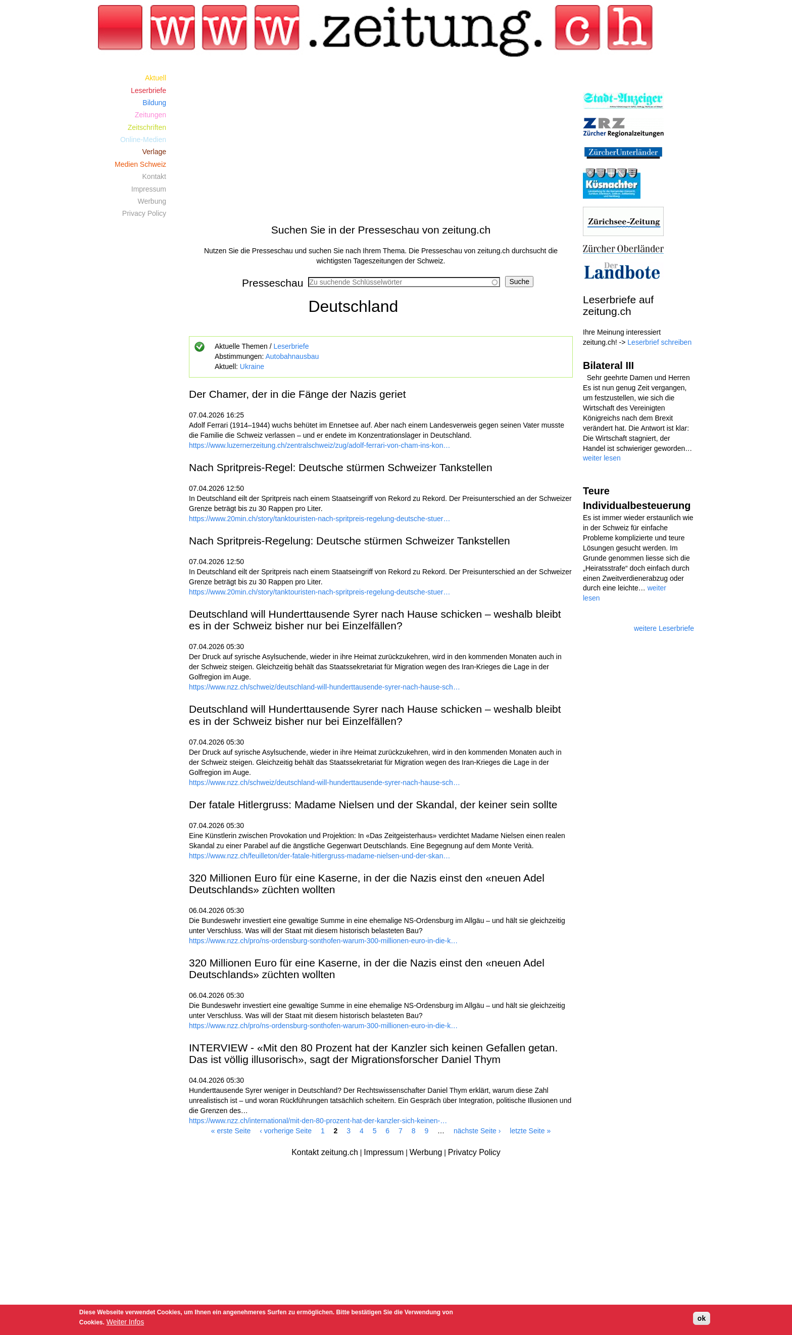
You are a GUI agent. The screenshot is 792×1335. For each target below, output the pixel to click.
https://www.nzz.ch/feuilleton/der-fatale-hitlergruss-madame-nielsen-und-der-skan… (319, 856)
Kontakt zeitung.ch (324, 1152)
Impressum (148, 189)
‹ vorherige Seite (286, 1131)
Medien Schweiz (140, 164)
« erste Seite (231, 1131)
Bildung (154, 103)
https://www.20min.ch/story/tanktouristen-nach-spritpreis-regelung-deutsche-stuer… (319, 519)
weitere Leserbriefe (664, 628)
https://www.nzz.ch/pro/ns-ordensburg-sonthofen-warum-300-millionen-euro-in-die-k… (323, 941)
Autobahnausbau (292, 356)
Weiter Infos (125, 1322)
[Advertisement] (381, 142)
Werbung (151, 201)
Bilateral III (608, 365)
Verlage (154, 152)
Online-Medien (143, 139)
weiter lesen (602, 458)
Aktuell (155, 78)
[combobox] (404, 282)
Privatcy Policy (474, 1152)
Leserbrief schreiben (659, 342)
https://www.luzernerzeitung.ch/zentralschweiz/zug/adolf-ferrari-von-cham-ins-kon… (319, 445)
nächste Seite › (477, 1131)
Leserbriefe (291, 346)
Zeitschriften (147, 127)
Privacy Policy (144, 213)
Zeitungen (150, 115)
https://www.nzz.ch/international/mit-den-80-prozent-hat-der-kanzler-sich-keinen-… (318, 1121)
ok (702, 1318)
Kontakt (154, 176)
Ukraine (252, 366)
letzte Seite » (530, 1131)
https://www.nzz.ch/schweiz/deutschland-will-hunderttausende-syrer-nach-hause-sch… (324, 687)
